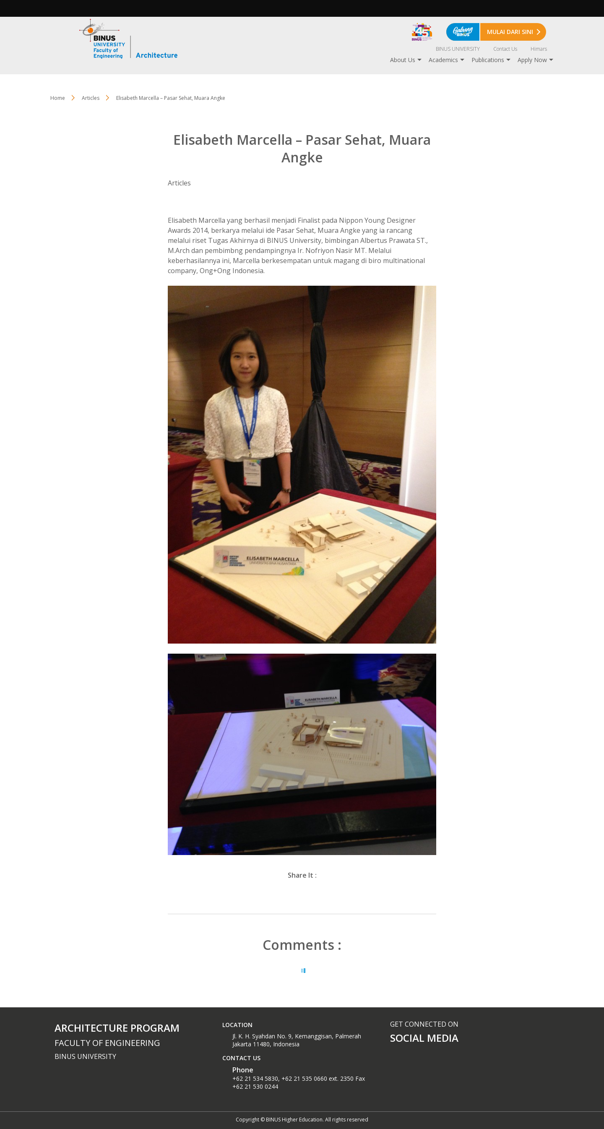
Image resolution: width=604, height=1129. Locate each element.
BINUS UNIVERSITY (458, 48)
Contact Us (505, 48)
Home (57, 98)
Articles (90, 98)
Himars (539, 48)
